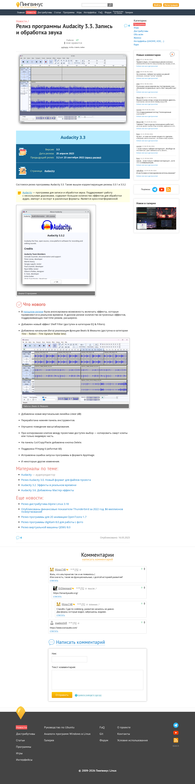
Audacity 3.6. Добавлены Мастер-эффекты (47, 490)
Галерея (129, 12)
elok (138, 59)
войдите (64, 47)
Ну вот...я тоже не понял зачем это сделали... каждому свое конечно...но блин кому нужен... (155, 137)
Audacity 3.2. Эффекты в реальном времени (48, 485)
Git (101, 734)
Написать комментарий (80, 642)
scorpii (138, 110)
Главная (21, 12)
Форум (108, 12)
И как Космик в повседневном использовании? (155, 173)
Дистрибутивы (45, 12)
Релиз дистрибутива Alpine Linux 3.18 (45, 504)
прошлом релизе (33, 311)
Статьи (57, 12)
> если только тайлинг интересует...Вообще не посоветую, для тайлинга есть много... (155, 150)
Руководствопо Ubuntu (118, 12)
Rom (138, 134)
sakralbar (139, 170)
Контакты (123, 734)
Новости (31, 12)
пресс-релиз (93, 157)
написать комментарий (97, 559)
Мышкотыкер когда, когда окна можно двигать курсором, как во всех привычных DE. (155, 101)
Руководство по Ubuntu (59, 727)
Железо (137, 37)
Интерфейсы (90, 12)
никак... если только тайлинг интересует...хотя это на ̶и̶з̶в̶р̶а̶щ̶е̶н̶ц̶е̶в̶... (155, 162)
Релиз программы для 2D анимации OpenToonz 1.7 (53, 517)
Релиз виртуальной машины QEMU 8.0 (45, 527)
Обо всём (138, 34)
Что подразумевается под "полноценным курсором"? (153, 113)
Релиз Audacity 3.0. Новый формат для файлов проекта (56, 480)
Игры (79, 12)
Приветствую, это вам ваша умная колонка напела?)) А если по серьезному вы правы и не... (156, 63)
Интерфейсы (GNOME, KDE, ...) (149, 41)
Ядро (136, 44)
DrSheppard (65, 588)
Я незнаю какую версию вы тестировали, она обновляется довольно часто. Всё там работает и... (156, 88)
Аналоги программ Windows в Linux (67, 734)
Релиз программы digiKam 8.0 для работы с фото (52, 522)
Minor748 (139, 97)
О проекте (123, 727)
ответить (54, 580)
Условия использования (132, 740)
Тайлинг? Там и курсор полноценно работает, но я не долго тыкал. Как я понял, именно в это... (156, 125)
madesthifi (61, 623)
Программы (68, 12)
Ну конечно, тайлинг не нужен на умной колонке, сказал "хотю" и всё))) (152, 75)
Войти (157, 4)
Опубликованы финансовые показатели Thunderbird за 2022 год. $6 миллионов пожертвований (72, 510)
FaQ (100, 12)
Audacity (49, 170)
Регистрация (171, 4)
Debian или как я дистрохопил (147, 66)
